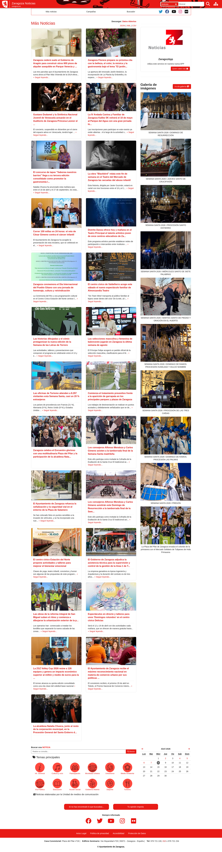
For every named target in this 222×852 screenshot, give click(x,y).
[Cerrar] (176, 4)
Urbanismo (110, 768)
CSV (134, 25)
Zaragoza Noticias (23, 3)
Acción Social (74, 785)
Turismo (127, 785)
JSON (122, 25)
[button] (180, 69)
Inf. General (40, 768)
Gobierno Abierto (92, 785)
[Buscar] (208, 4)
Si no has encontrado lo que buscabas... (86, 807)
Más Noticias (43, 23)
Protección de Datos (137, 833)
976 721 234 (173, 841)
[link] (143, 749)
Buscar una (40, 747)
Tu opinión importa (135, 807)
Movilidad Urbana (92, 768)
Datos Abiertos (129, 21)
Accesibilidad (118, 833)
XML (129, 25)
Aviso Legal (81, 833)
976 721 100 (156, 841)
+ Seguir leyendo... (41, 77)
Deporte (110, 785)
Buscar (131, 751)
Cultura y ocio (57, 768)
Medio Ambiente (127, 768)
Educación (57, 785)
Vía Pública (40, 785)
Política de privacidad (99, 833)
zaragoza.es (16, 6)
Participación (75, 768)
